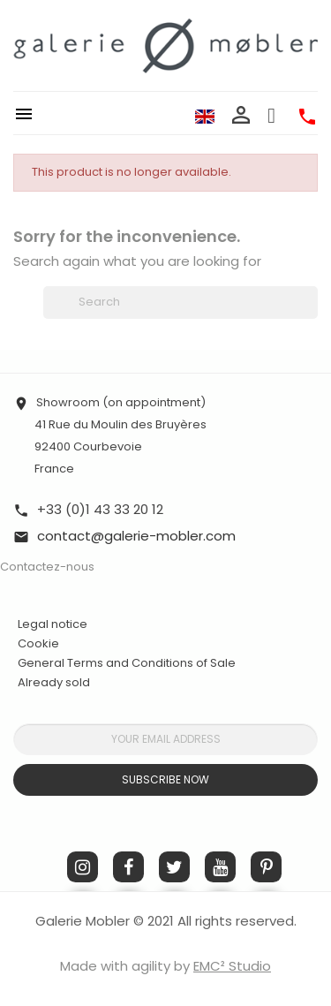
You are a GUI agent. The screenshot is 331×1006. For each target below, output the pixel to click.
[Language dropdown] (204, 115)
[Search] (180, 302)
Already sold (54, 682)
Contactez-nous (47, 566)
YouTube (220, 866)
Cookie (38, 644)
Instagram (82, 866)
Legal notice (52, 624)
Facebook (128, 866)
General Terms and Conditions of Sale (127, 662)
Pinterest (266, 866)
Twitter (174, 866)
